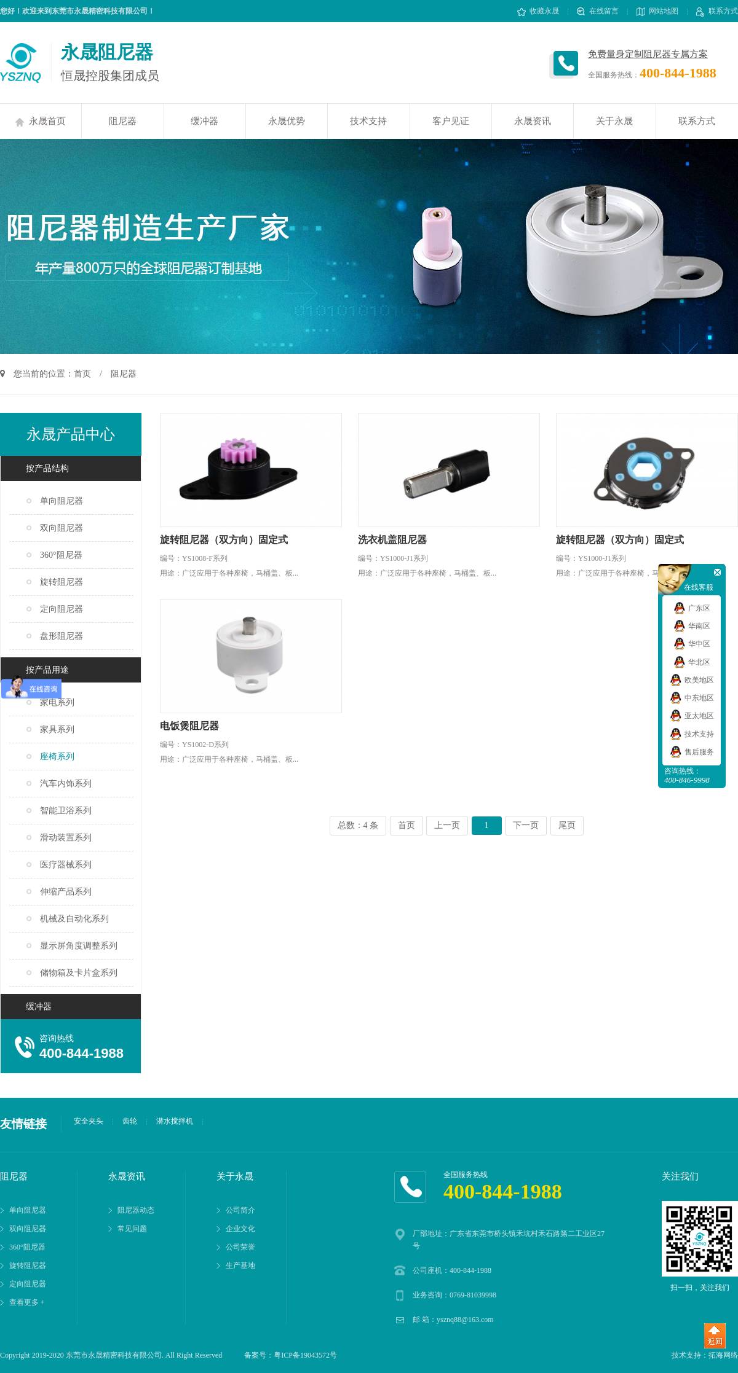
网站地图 (657, 11)
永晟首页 (40, 121)
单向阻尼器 (61, 501)
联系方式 (717, 11)
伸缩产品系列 (66, 891)
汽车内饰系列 (66, 783)
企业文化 (240, 1228)
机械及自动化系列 (74, 918)
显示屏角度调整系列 (78, 945)
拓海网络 (723, 1355)
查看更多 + (27, 1302)
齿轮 (129, 1121)
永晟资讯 (532, 121)
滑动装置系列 (66, 837)
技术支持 (368, 121)
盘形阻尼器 (61, 636)
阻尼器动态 (135, 1210)
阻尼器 (123, 121)
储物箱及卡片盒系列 (78, 972)
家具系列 (57, 729)
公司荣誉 (240, 1247)
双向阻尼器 (61, 528)
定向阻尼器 (61, 609)
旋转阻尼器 (61, 582)
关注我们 (680, 1176)
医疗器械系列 (66, 864)
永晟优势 (286, 121)
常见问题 (132, 1228)
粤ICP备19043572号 (305, 1355)
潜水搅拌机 (174, 1121)
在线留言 (598, 11)
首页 (82, 373)
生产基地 (240, 1265)
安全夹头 (88, 1121)
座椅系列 (57, 756)
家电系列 (57, 702)
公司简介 (240, 1210)
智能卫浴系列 (66, 810)
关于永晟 (614, 121)
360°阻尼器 (61, 555)
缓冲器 (204, 121)
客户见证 (450, 121)
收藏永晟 (538, 11)
